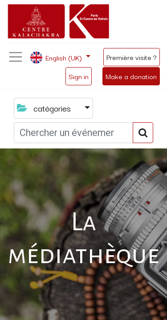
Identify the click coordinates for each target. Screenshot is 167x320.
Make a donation (131, 76)
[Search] (143, 132)
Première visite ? (131, 57)
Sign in (79, 76)
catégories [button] (45, 107)
